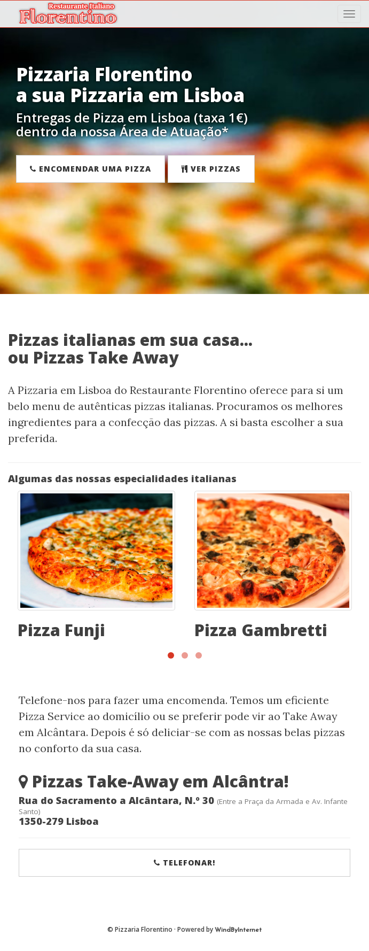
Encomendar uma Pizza (90, 169)
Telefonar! (184, 862)
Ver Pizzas (211, 169)
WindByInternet (238, 930)
